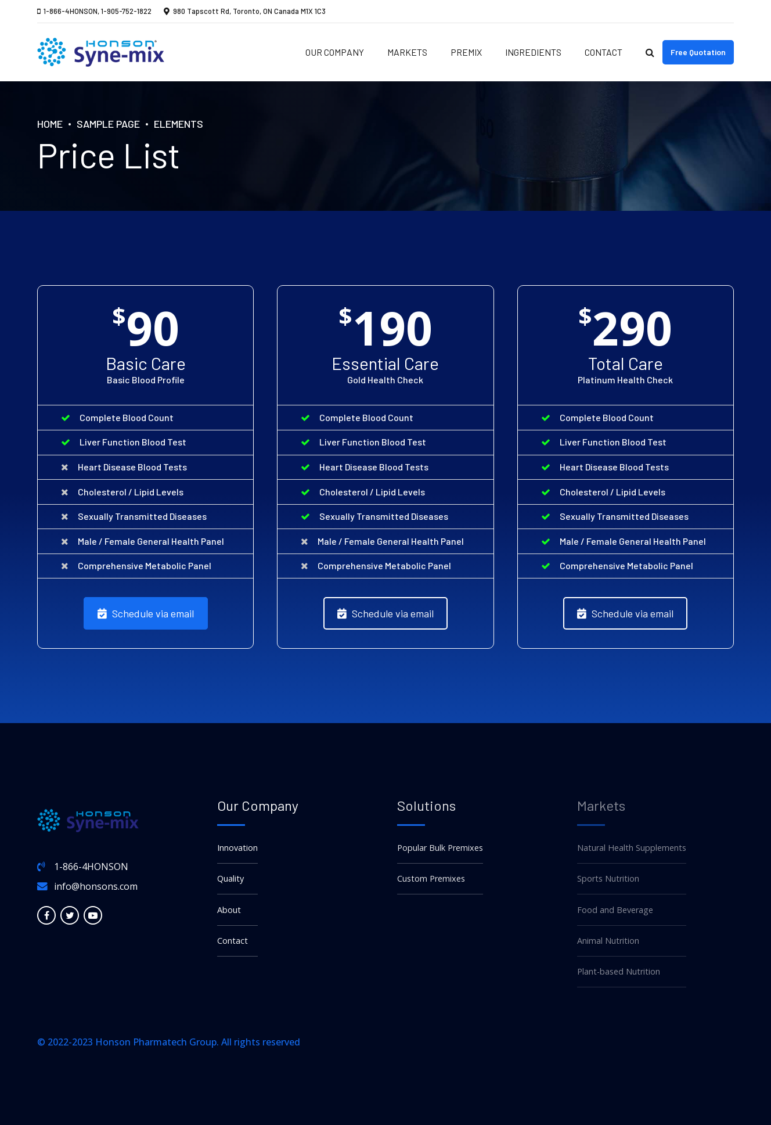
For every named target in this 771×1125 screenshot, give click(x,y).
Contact (603, 51)
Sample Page (108, 123)
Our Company (334, 51)
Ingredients (533, 51)
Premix (466, 51)
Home (50, 123)
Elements (178, 123)
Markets (407, 51)
